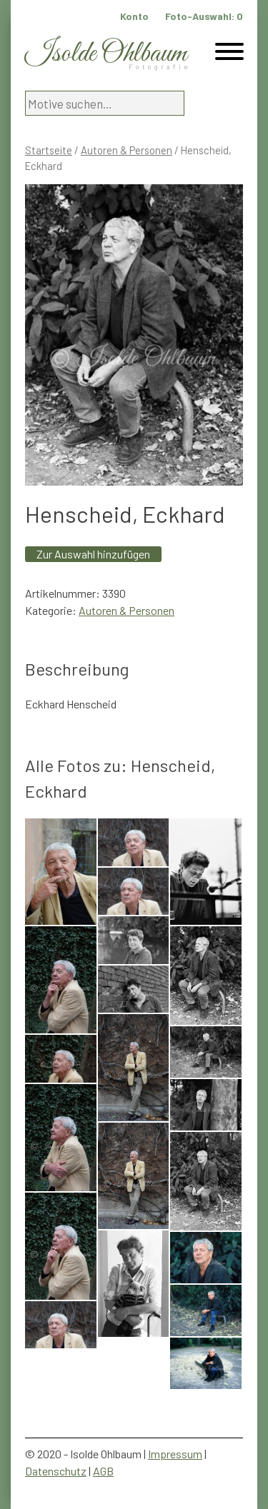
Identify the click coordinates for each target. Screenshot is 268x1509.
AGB (103, 1471)
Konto (134, 16)
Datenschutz (55, 1471)
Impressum (175, 1453)
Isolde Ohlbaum (106, 54)
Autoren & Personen (126, 150)
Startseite (48, 150)
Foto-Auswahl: (204, 16)
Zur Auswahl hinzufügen (93, 554)
